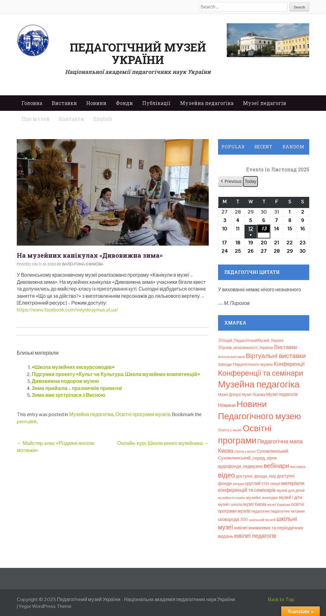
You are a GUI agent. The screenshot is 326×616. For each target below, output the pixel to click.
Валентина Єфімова (82, 264)
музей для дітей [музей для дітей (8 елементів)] (291, 490)
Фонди (124, 103)
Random (293, 147)
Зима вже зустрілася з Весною (68, 395)
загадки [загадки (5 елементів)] (238, 484)
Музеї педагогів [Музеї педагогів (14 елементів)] (281, 394)
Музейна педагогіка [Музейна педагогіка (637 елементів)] (259, 384)
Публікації (156, 103)
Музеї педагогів (264, 103)
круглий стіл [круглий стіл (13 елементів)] (257, 483)
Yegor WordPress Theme (45, 606)
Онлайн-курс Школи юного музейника (162, 443)
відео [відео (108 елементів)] (226, 475)
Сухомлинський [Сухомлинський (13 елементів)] (272, 451)
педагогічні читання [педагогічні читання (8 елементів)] (288, 511)
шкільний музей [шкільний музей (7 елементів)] (262, 519)
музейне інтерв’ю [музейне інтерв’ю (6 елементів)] (231, 498)
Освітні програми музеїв (142, 414)
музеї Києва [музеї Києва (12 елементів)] (254, 504)
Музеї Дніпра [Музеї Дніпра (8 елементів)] (229, 394)
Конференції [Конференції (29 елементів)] (289, 363)
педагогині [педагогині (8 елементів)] (260, 511)
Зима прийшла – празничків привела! (77, 388)
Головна (31, 103)
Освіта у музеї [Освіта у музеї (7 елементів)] (230, 430)
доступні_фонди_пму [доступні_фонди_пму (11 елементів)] (256, 476)
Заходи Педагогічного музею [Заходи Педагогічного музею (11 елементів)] (245, 364)
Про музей (35, 119)
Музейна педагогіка (207, 103)
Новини (96, 103)
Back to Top (281, 599)
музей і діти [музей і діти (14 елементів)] (290, 497)
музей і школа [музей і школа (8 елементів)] (230, 504)
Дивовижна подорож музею (65, 381)
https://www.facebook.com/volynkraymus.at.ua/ (67, 309)
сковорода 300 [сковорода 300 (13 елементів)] (233, 519)
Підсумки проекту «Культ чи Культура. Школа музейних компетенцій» (116, 374)
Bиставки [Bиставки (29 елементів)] (285, 347)
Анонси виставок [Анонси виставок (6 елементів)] (231, 357)
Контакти (71, 119)
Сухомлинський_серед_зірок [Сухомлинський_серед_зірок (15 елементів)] (247, 458)
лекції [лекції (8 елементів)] (275, 483)
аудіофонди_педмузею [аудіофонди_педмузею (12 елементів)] (240, 466)
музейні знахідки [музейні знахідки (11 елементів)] (262, 497)
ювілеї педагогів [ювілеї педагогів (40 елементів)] (255, 535)
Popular (232, 147)
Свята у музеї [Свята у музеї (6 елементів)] (245, 451)
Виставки (64, 103)
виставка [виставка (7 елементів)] (297, 466)
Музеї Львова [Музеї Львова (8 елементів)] (253, 394)
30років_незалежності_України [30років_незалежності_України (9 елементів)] (245, 347)
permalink (27, 421)
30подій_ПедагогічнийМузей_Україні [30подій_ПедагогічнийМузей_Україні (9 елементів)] (250, 340)
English (103, 119)
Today (250, 181)
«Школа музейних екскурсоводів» (73, 367)
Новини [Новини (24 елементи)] (227, 405)
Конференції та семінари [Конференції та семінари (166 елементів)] (260, 373)
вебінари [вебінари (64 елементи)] (276, 466)
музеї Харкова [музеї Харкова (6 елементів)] (278, 504)
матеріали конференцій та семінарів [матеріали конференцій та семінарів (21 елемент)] (261, 486)
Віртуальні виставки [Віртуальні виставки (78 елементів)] (276, 355)
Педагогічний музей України (138, 53)
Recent (263, 147)
